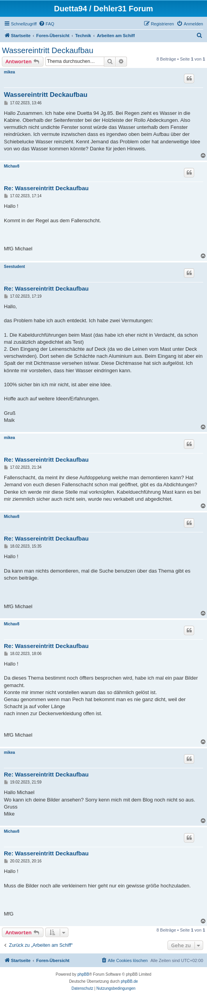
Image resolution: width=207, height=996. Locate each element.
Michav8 (11, 166)
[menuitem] (46, 24)
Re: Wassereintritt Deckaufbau (46, 188)
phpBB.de (129, 981)
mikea (9, 72)
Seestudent (14, 266)
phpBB (83, 974)
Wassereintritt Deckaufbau (47, 50)
